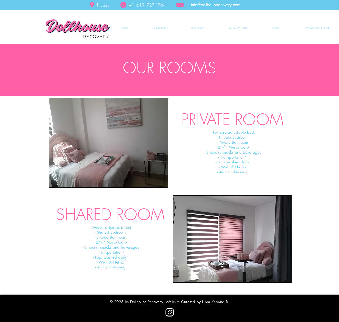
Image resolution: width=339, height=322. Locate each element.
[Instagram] (169, 312)
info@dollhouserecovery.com (215, 5)
